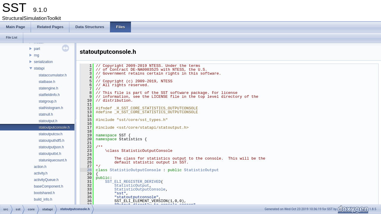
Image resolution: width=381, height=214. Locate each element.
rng (36, 55)
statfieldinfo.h (49, 95)
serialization (43, 62)
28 (86, 170)
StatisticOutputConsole (135, 170)
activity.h (41, 173)
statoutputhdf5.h (51, 141)
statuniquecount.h (53, 160)
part (37, 49)
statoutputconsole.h (54, 127)
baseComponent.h (48, 186)
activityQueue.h (46, 180)
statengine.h (48, 88)
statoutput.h (48, 121)
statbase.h (47, 82)
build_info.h (43, 199)
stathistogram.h (51, 108)
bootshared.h (44, 193)
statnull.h (46, 114)
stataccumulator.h (53, 75)
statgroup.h (48, 101)
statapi (39, 68)
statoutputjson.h (51, 147)
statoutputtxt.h (50, 154)
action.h (40, 167)
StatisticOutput (201, 170)
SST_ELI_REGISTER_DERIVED (133, 181)
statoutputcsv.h (51, 134)
